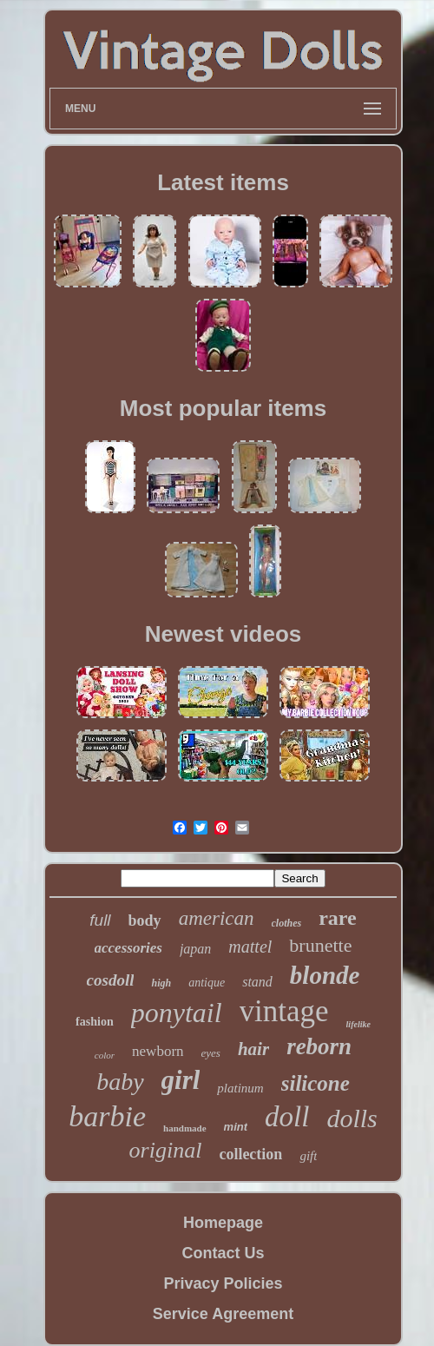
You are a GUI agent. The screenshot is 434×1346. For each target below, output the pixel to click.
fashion (95, 1021)
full (99, 920)
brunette (320, 945)
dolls (351, 1118)
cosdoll (111, 980)
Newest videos (223, 634)
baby (119, 1081)
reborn (319, 1046)
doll (287, 1116)
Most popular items (223, 408)
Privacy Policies (222, 1283)
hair (253, 1049)
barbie (107, 1116)
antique (206, 982)
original (165, 1150)
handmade (185, 1128)
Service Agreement (223, 1314)
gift (308, 1156)
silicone (315, 1083)
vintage (284, 1011)
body (144, 920)
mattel (250, 946)
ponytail (176, 1012)
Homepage (223, 1222)
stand (257, 981)
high (161, 983)
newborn (157, 1051)
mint (235, 1126)
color (105, 1055)
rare (338, 918)
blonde (325, 975)
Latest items (223, 182)
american (216, 918)
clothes (287, 923)
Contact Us (222, 1253)
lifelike (358, 1024)
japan (195, 948)
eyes (210, 1052)
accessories (128, 948)
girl (181, 1080)
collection (250, 1154)
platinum (240, 1088)
